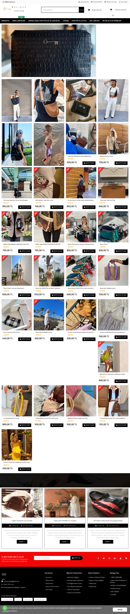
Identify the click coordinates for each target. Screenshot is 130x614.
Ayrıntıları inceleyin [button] (10, 611)
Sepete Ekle (89, 163)
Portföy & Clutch (116, 588)
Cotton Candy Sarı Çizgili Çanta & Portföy (16, 462)
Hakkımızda (92, 583)
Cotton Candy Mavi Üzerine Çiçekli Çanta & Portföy (114, 332)
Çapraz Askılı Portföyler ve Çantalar (118, 581)
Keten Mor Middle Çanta (107, 288)
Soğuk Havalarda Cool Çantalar (22, 521)
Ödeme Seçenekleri (74, 589)
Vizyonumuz (49, 583)
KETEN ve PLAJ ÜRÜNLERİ (118, 585)
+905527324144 (9, 2)
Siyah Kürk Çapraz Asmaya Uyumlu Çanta (81, 244)
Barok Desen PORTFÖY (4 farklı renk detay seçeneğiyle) (81, 288)
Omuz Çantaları (7, 599)
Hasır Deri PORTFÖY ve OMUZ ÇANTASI (48, 288)
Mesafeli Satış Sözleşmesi (75, 580)
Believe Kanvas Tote (106, 156)
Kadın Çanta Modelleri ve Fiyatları (65, 521)
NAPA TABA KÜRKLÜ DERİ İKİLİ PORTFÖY (48, 244)
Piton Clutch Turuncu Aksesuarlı (13, 288)
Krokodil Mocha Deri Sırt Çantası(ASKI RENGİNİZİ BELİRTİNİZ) (114, 418)
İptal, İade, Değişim (73, 577)
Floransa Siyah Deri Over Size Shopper (15, 200)
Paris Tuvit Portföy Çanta (11, 332)
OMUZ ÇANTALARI (116, 577)
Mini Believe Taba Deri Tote (44, 200)
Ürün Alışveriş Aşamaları (75, 586)
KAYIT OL (77, 558)
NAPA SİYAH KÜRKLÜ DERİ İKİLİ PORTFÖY (16, 244)
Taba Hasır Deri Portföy (107, 200)
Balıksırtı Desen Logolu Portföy (78, 418)
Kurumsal (48, 577)
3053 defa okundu (70, 526)
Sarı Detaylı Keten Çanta (11, 418)
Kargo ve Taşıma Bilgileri (96, 580)
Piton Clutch (104, 244)
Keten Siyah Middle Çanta (44, 332)
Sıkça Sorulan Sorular (52, 586)
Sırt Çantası (27, 599)
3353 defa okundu (27, 526)
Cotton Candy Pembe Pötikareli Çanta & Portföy (81, 332)
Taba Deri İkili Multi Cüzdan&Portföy (79, 156)
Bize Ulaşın (49, 589)
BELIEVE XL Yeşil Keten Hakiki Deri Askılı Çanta (114, 374)
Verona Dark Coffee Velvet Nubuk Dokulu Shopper (81, 200)
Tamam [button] (120, 609)
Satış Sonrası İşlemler (74, 592)
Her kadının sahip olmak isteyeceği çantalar (107, 521)
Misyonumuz (50, 580)
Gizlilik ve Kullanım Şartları (97, 577)
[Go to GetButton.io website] (5, 612)
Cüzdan (18, 599)
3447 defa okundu (113, 526)
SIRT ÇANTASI (115, 591)
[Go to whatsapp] (4, 608)
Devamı (22, 542)
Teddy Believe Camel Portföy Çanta (47, 418)
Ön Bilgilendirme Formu (75, 583)
